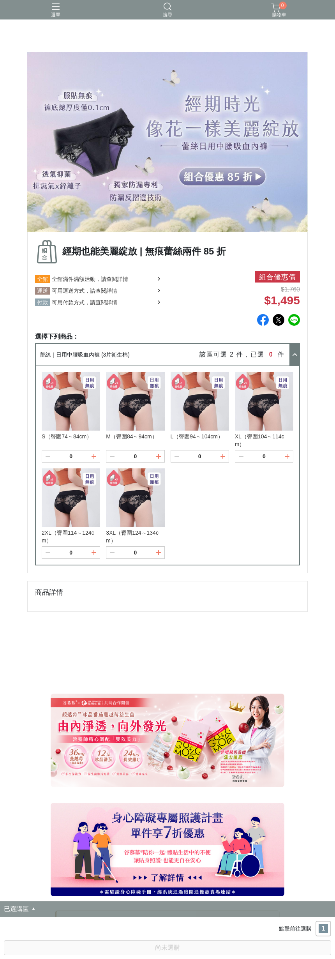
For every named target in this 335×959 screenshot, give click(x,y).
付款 (42, 302)
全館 (42, 279)
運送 (42, 291)
